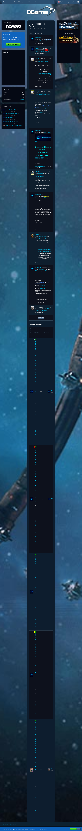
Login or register (71, 2)
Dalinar (37, 58)
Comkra (22, 99)
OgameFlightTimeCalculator (12, 109)
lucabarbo (7, 111)
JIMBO (43, 105)
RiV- (6, 127)
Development (35, 711)
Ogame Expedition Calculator (12, 113)
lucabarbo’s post (42, 60)
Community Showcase (35, 618)
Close (79, 829)
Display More (41, 317)
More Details (73, 829)
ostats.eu (42, 109)
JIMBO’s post (41, 93)
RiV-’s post (40, 173)
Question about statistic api (11, 121)
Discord (41, 112)
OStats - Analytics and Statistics (42, 94)
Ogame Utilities (9, 117)
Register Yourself (13, 44)
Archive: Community (35, 808)
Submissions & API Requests (35, 429)
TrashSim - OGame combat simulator (14, 125)
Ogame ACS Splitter (43, 61)
